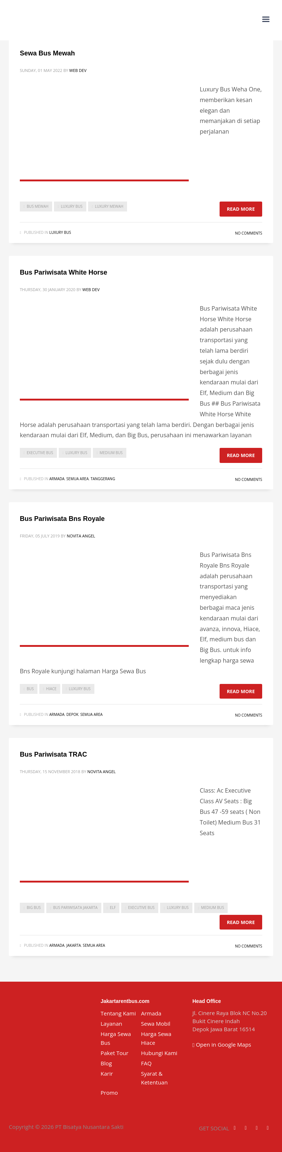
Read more (241, 209)
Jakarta (73, 945)
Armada (56, 478)
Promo (109, 1092)
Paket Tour (115, 1053)
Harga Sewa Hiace (156, 1038)
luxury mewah (109, 206)
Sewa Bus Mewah (47, 53)
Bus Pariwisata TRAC (53, 754)
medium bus (111, 452)
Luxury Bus (60, 232)
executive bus (40, 452)
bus (30, 688)
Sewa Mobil (155, 1023)
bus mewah (37, 206)
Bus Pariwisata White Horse (63, 272)
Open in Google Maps (221, 1044)
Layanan (111, 1023)
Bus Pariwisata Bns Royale (62, 518)
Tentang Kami (118, 1013)
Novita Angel (81, 536)
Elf (113, 907)
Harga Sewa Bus (116, 1038)
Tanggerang (103, 478)
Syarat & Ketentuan (154, 1078)
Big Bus (34, 907)
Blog (106, 1063)
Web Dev (78, 70)
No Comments (248, 233)
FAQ (146, 1063)
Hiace (51, 688)
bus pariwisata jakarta (75, 907)
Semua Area (77, 478)
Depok (72, 714)
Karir (107, 1073)
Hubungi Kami (159, 1053)
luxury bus (72, 206)
